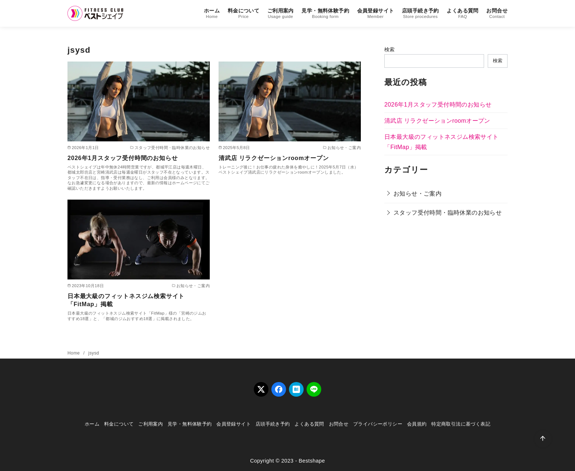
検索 (389, 49)
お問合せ (497, 14)
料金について (243, 14)
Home (74, 353)
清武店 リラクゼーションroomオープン (274, 158)
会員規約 (417, 424)
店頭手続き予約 (420, 14)
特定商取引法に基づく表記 (460, 424)
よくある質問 (462, 14)
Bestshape (312, 461)
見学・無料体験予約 (325, 14)
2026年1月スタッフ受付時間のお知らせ (122, 158)
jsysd (93, 353)
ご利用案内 (280, 14)
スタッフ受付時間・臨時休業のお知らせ (447, 212)
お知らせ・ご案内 (417, 193)
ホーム (212, 14)
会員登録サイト (375, 14)
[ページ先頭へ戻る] (543, 439)
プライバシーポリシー (377, 424)
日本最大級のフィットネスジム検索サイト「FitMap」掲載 (125, 300)
